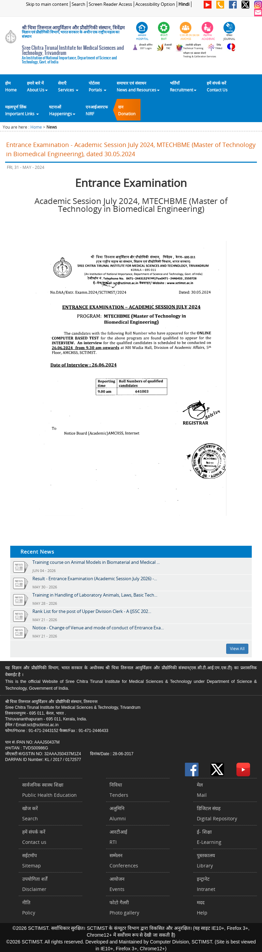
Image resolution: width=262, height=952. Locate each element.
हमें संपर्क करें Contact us (34, 837)
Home (36, 127)
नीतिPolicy (28, 907)
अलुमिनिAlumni (118, 813)
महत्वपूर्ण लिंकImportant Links (22, 110)
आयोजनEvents (117, 884)
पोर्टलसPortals (97, 86)
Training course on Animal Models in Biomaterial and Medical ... (96, 562)
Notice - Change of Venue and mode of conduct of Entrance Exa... (98, 628)
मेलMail (202, 789)
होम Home (11, 86)
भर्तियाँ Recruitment (183, 86)
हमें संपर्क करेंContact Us (217, 86)
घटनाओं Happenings (62, 110)
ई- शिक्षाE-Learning (209, 837)
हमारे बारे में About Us (37, 86)
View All (237, 648)
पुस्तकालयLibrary (206, 860)
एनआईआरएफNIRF (97, 110)
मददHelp (202, 907)
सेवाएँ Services (68, 86)
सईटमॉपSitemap (31, 860)
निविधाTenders (119, 789)
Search (78, 4)
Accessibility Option (155, 4)
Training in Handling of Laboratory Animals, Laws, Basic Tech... (94, 595)
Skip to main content (47, 4)
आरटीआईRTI (118, 837)
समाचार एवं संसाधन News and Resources (138, 86)
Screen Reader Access (110, 4)
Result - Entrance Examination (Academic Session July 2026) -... (94, 578)
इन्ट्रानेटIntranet (206, 884)
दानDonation (126, 110)
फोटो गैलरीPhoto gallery (124, 907)
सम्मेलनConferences (124, 860)
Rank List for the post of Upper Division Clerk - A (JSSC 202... (91, 611)
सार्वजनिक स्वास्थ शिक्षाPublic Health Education (49, 789)
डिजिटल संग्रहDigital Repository (217, 813)
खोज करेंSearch (30, 813)
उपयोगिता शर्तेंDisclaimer (34, 884)
